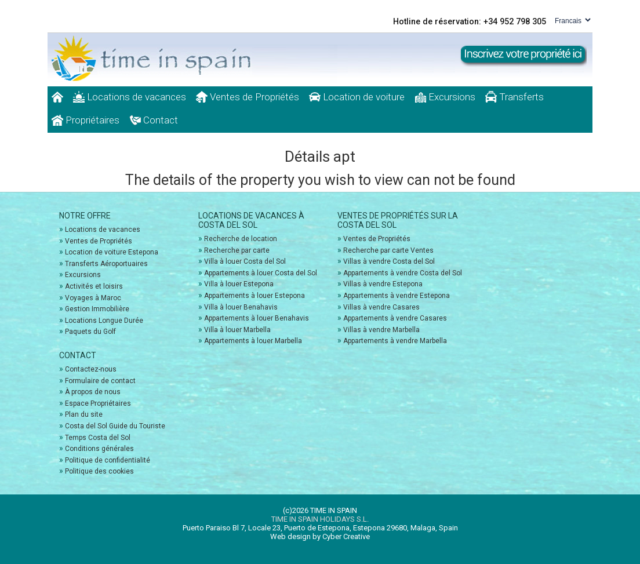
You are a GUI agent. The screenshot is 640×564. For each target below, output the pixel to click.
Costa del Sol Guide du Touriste (115, 426)
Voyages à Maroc (93, 298)
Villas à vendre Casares (381, 307)
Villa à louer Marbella (237, 330)
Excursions (444, 97)
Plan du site (84, 414)
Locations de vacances (129, 97)
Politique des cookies (99, 471)
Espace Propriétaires (98, 403)
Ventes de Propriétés (247, 97)
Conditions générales (99, 449)
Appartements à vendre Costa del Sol (402, 273)
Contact (153, 120)
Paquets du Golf (90, 332)
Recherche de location (240, 239)
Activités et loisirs (94, 286)
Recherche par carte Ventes (388, 250)
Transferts (514, 97)
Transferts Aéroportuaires (106, 264)
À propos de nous (93, 392)
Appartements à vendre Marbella (395, 341)
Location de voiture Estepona (111, 252)
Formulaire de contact (100, 381)
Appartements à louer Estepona (254, 296)
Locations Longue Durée (104, 320)
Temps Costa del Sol (97, 438)
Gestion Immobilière (97, 309)
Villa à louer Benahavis (241, 307)
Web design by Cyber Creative (320, 536)
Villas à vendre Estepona (383, 284)
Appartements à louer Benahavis (256, 318)
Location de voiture (357, 97)
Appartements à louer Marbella (253, 341)
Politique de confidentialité (107, 460)
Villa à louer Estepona (239, 284)
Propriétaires (85, 120)
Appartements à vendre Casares (395, 318)
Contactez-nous (91, 369)
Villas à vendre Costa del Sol (389, 261)
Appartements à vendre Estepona (396, 296)
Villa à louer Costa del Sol (245, 261)
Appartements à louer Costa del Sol (260, 273)
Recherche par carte (237, 250)
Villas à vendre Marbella (381, 330)
